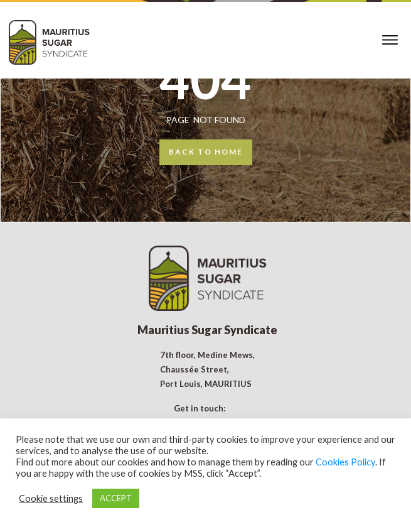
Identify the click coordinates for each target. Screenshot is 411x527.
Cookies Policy (345, 462)
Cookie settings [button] (51, 498)
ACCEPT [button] (116, 498)
